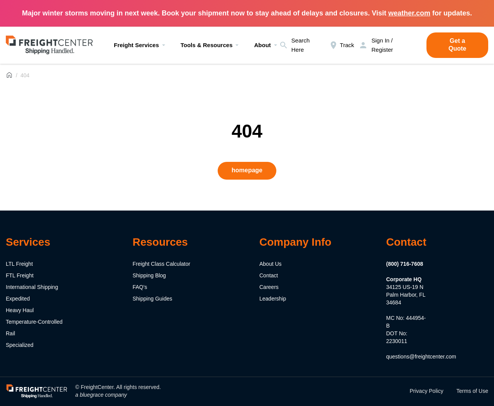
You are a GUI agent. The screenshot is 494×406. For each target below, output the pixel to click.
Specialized (20, 345)
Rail (10, 333)
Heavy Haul (20, 310)
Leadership (272, 299)
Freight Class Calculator (161, 264)
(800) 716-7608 (404, 264)
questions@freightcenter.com (421, 356)
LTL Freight (19, 264)
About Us (270, 264)
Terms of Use (472, 391)
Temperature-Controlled (34, 322)
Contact (268, 275)
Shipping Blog (149, 275)
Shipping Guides (153, 299)
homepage (247, 170)
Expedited (18, 299)
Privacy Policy (426, 391)
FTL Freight (20, 275)
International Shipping (32, 287)
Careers (269, 287)
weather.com (409, 13)
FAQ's (140, 287)
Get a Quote (457, 44)
